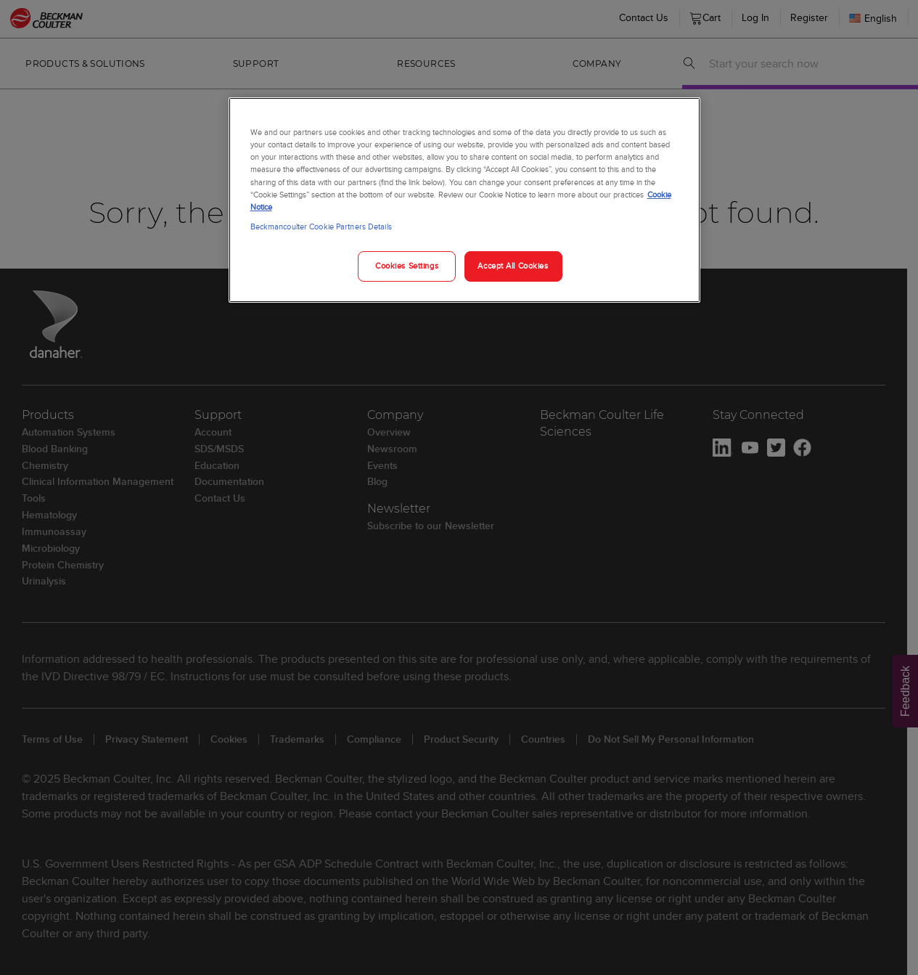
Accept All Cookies (513, 266)
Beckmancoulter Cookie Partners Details (321, 226)
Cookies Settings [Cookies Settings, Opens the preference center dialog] (406, 266)
